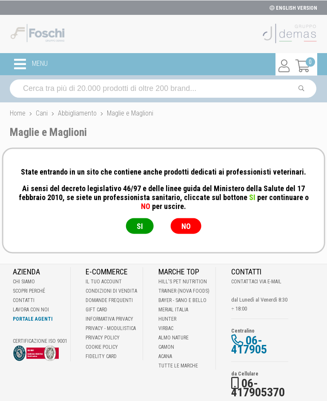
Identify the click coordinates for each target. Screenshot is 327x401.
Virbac (165, 328)
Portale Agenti (32, 319)
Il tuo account (104, 282)
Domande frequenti (109, 300)
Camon (166, 347)
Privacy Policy (103, 338)
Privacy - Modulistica (111, 328)
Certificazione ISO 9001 (40, 341)
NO (186, 226)
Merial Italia (173, 310)
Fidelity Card (101, 356)
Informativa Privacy (109, 319)
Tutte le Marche (178, 366)
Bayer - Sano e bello (182, 300)
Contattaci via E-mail (256, 282)
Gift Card (96, 310)
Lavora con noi (31, 310)
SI (140, 226)
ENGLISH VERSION (293, 8)
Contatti (23, 300)
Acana (165, 356)
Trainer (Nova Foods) (183, 291)
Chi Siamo (24, 282)
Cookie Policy (102, 347)
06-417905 (249, 344)
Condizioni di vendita (111, 291)
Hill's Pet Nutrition (182, 282)
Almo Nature (173, 338)
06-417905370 (258, 387)
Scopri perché (29, 291)
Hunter (167, 319)
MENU (31, 64)
